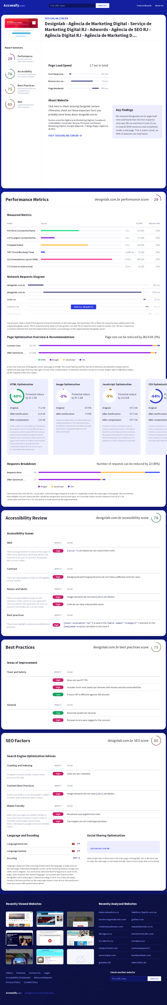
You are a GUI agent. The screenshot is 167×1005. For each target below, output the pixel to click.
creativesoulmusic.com (111, 926)
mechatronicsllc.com (142, 933)
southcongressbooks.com (112, 919)
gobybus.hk (105, 962)
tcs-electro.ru (106, 940)
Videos (9, 972)
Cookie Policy (31, 982)
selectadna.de (138, 962)
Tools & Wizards (144, 5)
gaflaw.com (137, 919)
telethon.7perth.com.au (144, 912)
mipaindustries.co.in (142, 926)
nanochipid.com (107, 955)
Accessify (14, 5)
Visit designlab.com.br (65, 135)
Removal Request (43, 977)
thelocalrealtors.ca (109, 912)
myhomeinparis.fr (140, 948)
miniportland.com (108, 948)
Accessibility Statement (18, 977)
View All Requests (83, 307)
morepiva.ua (138, 940)
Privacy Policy (13, 982)
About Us (159, 5)
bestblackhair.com (141, 955)
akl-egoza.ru (105, 933)
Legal (47, 972)
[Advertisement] (103, 50)
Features (20, 972)
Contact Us (35, 972)
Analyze (102, 5)
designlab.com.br (56, 18)
